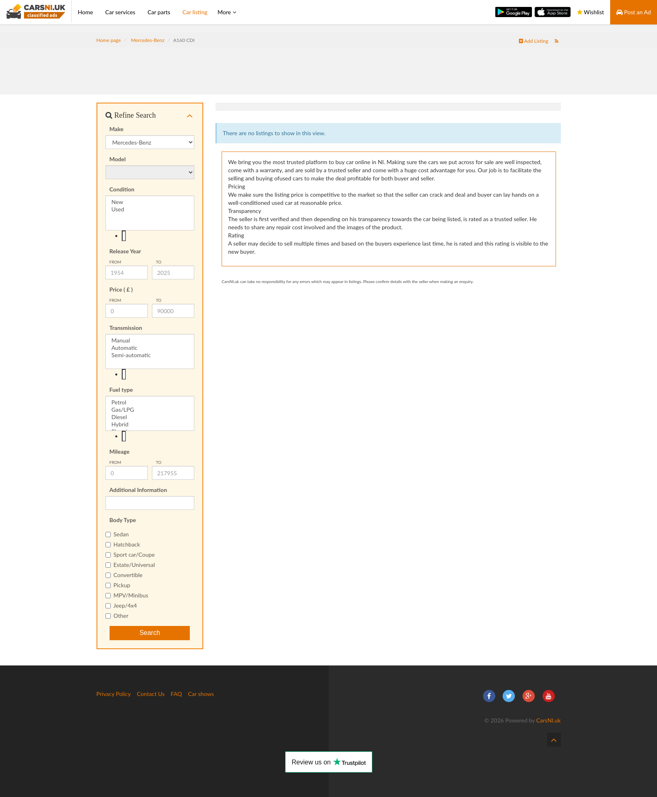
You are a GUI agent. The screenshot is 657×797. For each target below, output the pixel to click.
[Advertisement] (328, 66)
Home (85, 12)
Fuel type (121, 389)
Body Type (123, 519)
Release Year (125, 251)
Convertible (124, 574)
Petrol (150, 402)
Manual (150, 340)
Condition (122, 189)
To (159, 261)
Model (118, 159)
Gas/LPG (150, 409)
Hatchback (122, 544)
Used (150, 209)
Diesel (150, 417)
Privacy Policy (114, 693)
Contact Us (151, 693)
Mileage (120, 451)
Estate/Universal (130, 564)
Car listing (194, 12)
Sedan (117, 534)
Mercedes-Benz (147, 40)
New (150, 202)
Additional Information (138, 489)
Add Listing (533, 41)
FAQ (176, 693)
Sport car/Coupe (130, 554)
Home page (109, 40)
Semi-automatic (150, 355)
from (115, 261)
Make (117, 128)
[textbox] (124, 236)
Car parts (158, 12)
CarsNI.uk (548, 720)
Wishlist (590, 12)
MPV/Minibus (126, 595)
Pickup (117, 585)
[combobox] (150, 236)
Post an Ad (633, 12)
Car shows (201, 693)
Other (117, 615)
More (227, 12)
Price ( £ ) (121, 289)
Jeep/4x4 (121, 605)
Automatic (150, 347)
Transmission (126, 327)
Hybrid (150, 424)
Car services (120, 12)
